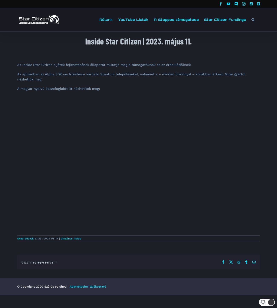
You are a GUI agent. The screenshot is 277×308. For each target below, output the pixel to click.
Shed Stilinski (25, 238)
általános (66, 238)
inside (77, 238)
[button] (253, 19)
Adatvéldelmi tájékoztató (88, 286)
